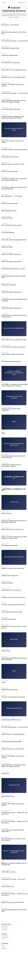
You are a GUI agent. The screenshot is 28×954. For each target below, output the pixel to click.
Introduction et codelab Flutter (10, 48)
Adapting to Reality (7, 218)
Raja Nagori (4, 223)
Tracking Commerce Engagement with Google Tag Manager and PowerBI (12, 117)
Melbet (3, 433)
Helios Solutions (5, 519)
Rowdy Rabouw (5, 625)
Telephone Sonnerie (6, 407)
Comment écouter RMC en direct (11, 720)
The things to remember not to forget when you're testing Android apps (14, 179)
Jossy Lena (4, 185)
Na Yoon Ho (4, 656)
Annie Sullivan (5, 155)
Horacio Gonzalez (6, 39)
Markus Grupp (5, 747)
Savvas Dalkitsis (5, 99)
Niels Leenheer (5, 231)
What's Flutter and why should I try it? (12, 529)
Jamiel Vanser (4, 382)
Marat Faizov (4, 884)
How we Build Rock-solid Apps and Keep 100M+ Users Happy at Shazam (13, 101)
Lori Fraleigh (4, 297)
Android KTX (5, 773)
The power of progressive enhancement (13, 597)
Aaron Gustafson (5, 216)
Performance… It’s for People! (10, 25)
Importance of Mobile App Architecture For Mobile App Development (14, 521)
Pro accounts (4, 935)
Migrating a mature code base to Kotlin (12, 164)
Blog (2, 945)
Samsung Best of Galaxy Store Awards (12, 354)
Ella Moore (4, 267)
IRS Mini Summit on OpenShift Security (13, 734)
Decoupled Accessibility (8, 619)
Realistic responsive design (9, 171)
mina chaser (4, 718)
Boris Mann (4, 610)
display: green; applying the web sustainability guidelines (11, 465)
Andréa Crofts (5, 53)
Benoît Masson (5, 139)
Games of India (5, 651)
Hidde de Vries (5, 463)
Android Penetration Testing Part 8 (11, 292)
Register (20, 2)
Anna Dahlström (5, 837)
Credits (3, 939)
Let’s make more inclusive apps (10, 62)
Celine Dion (4, 566)
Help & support (4, 926)
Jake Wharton (4, 107)
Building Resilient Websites (9, 689)
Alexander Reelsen (6, 811)
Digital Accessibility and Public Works (12, 902)
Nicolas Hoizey (5, 740)
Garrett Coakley (5, 588)
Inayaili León (4, 169)
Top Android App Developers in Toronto (13, 268)
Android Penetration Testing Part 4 (11, 261)
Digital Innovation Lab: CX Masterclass (12, 749)
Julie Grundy (4, 901)
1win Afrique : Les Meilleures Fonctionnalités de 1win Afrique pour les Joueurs (14, 385)
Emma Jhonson (5, 535)
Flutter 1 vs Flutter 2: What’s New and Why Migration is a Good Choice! (13, 537)
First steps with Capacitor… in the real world (14, 41)
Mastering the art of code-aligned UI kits (13, 77)
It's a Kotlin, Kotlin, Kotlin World (10, 109)
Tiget (2, 861)
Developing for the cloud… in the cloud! (13, 879)
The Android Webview (7, 232)
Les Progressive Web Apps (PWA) (11, 741)
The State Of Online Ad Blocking (10, 361)
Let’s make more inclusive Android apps (13, 347)
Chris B (3, 360)
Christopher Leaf (5, 454)
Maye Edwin (4, 209)
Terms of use (4, 927)
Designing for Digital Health (9, 55)
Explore (4, 2)
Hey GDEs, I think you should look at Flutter (14, 149)
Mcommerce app (6, 513)
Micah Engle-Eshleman (7, 252)
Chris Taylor (4, 688)
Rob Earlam (4, 115)
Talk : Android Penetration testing (11, 225)
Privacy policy (4, 929)
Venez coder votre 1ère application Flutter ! (14, 70)
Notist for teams (5, 937)
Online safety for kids (7, 886)
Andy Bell (3, 595)
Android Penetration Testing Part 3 (11, 308)
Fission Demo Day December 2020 (11, 612)
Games (3, 682)
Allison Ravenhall (6, 61)
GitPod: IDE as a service (8, 872)
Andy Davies (4, 23)
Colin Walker (4, 649)
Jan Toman (4, 75)
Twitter (2, 946)
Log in (24, 2)
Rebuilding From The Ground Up (11, 590)
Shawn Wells (4, 732)
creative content (5, 512)
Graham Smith (4, 177)
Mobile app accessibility (8, 285)
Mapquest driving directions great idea (12, 568)
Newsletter (3, 948)
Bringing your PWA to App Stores (11, 254)
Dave (2, 431)
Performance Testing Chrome (10, 157)
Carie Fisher (4, 617)
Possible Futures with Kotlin (9, 575)
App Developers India (6, 795)
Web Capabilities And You (9, 210)
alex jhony (4, 487)
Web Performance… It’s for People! (11, 196)
